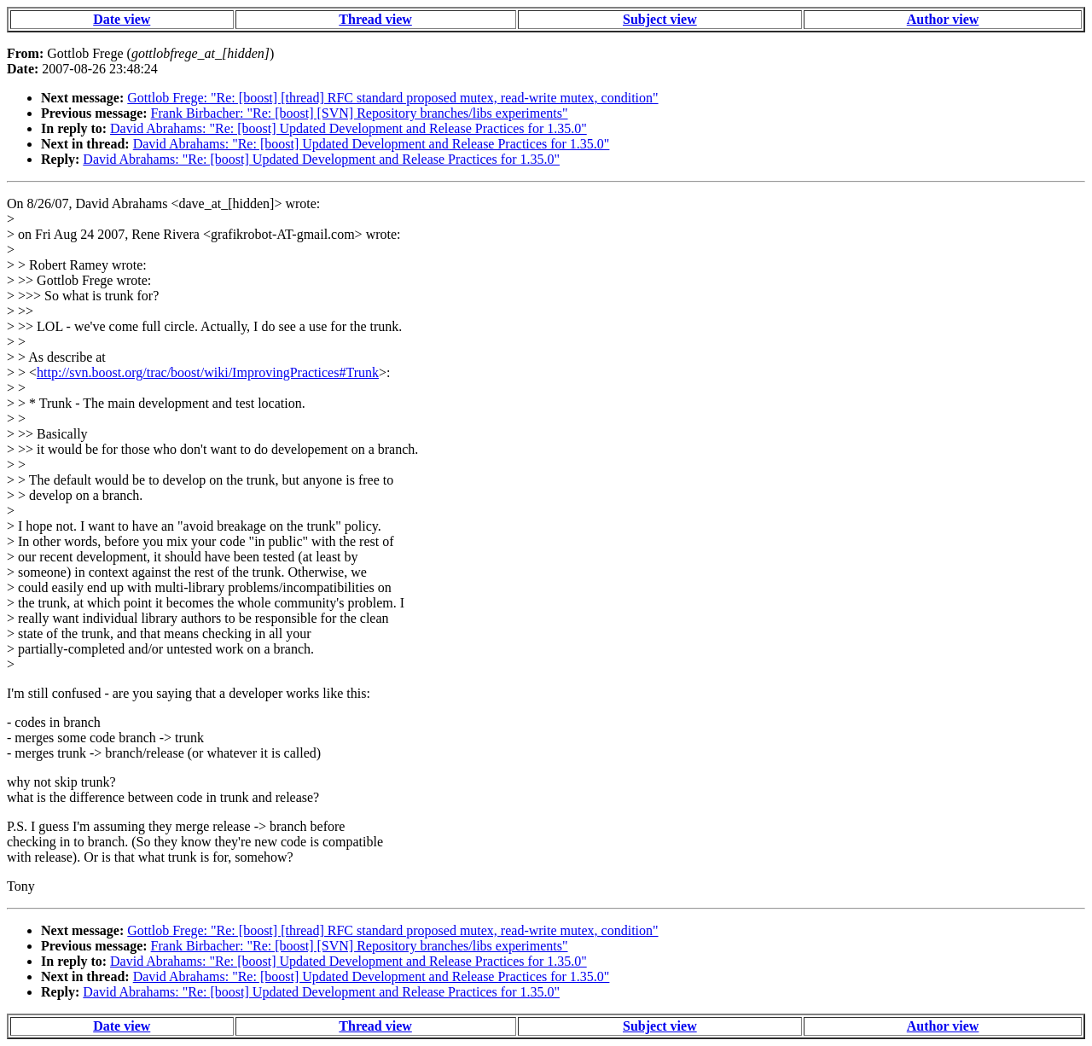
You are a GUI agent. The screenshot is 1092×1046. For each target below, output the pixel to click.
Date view (121, 19)
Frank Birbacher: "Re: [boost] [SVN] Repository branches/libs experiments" (359, 113)
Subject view (660, 19)
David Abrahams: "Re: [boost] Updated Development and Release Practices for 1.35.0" (348, 128)
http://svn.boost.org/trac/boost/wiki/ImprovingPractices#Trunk (208, 372)
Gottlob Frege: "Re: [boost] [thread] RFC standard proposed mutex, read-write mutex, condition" (392, 97)
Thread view (375, 19)
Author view (943, 19)
